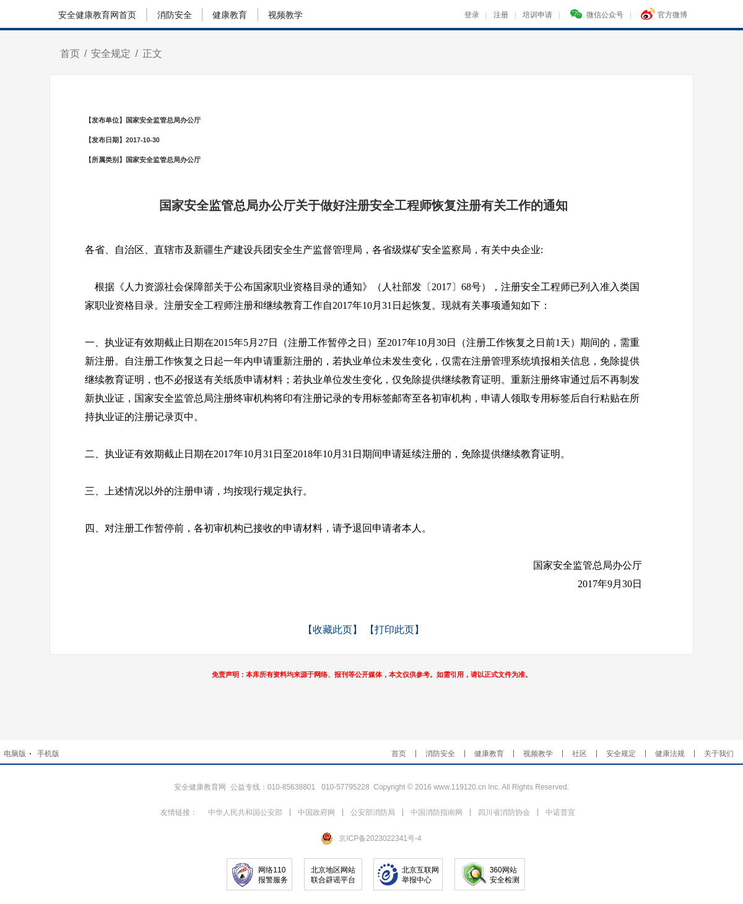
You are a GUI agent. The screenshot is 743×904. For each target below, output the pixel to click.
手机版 (48, 753)
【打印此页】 (394, 630)
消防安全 (174, 15)
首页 (70, 53)
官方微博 (664, 14)
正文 (152, 53)
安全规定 (111, 53)
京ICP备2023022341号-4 (380, 838)
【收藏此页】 (332, 630)
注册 (504, 15)
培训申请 (541, 15)
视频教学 (285, 15)
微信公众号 (601, 14)
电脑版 (15, 753)
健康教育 (229, 15)
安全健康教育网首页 (97, 15)
